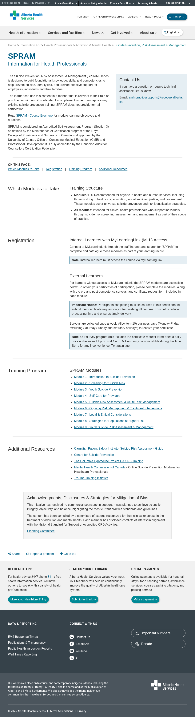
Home (12, 45)
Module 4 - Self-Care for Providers (97, 395)
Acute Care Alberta (66, 3)
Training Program (80, 169)
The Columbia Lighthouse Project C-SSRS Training (108, 461)
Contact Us (80, 637)
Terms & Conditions (61, 711)
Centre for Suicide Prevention (94, 454)
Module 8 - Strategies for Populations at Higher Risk (109, 421)
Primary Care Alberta (122, 3)
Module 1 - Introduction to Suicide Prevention (104, 377)
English (172, 32)
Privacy (82, 711)
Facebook (79, 644)
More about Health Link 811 (28, 599)
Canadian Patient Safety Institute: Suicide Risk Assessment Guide (118, 448)
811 (50, 577)
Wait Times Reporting (22, 654)
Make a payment (145, 599)
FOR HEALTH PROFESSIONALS (108, 16)
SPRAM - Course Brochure (34, 115)
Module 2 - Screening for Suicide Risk (99, 383)
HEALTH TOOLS (155, 16)
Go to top (68, 553)
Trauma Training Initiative (91, 478)
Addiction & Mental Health (93, 45)
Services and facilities (66, 33)
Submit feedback (84, 599)
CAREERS (134, 16)
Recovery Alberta (147, 3)
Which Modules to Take (23, 169)
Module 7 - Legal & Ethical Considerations (102, 414)
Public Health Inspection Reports (30, 648)
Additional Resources (113, 169)
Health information (25, 33)
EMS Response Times (23, 637)
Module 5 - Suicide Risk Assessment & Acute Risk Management (117, 402)
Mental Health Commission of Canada (99, 467)
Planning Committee (41, 531)
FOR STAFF (83, 16)
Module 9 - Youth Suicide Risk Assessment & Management (113, 427)
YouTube (78, 651)
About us (148, 33)
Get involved (122, 33)
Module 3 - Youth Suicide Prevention (98, 389)
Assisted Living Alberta (93, 3)
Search (177, 17)
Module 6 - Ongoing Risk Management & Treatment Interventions (118, 408)
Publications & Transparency (27, 642)
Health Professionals (58, 45)
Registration (54, 169)
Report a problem (40, 553)
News (98, 33)
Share (14, 553)
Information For (30, 45)
